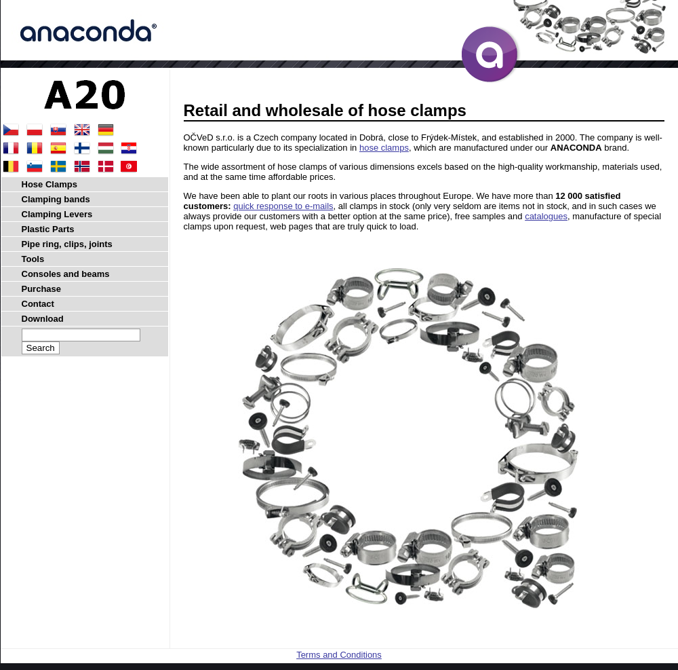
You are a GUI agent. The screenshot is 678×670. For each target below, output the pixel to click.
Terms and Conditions (339, 655)
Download (43, 319)
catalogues (546, 216)
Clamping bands (56, 199)
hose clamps (384, 148)
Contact (38, 304)
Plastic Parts (48, 229)
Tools (33, 259)
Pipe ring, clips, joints (67, 244)
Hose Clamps (49, 184)
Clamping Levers (57, 214)
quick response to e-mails (283, 206)
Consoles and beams (66, 274)
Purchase (42, 289)
